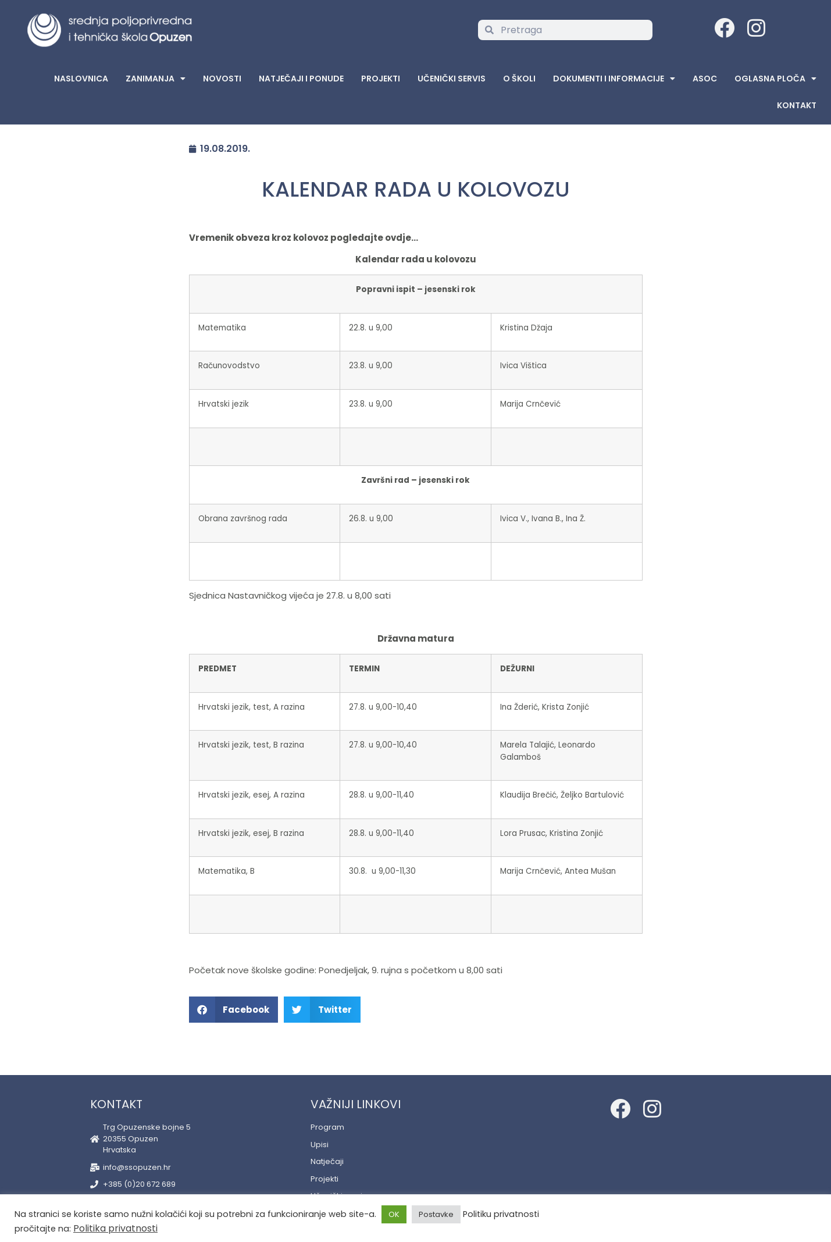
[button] (234, 1010)
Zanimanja (156, 78)
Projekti (380, 78)
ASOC (705, 78)
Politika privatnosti (115, 1228)
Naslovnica (81, 78)
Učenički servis (452, 78)
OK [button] (394, 1214)
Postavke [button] (436, 1214)
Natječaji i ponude (301, 78)
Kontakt (796, 105)
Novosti (222, 78)
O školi (519, 78)
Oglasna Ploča (775, 78)
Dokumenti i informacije (614, 78)
